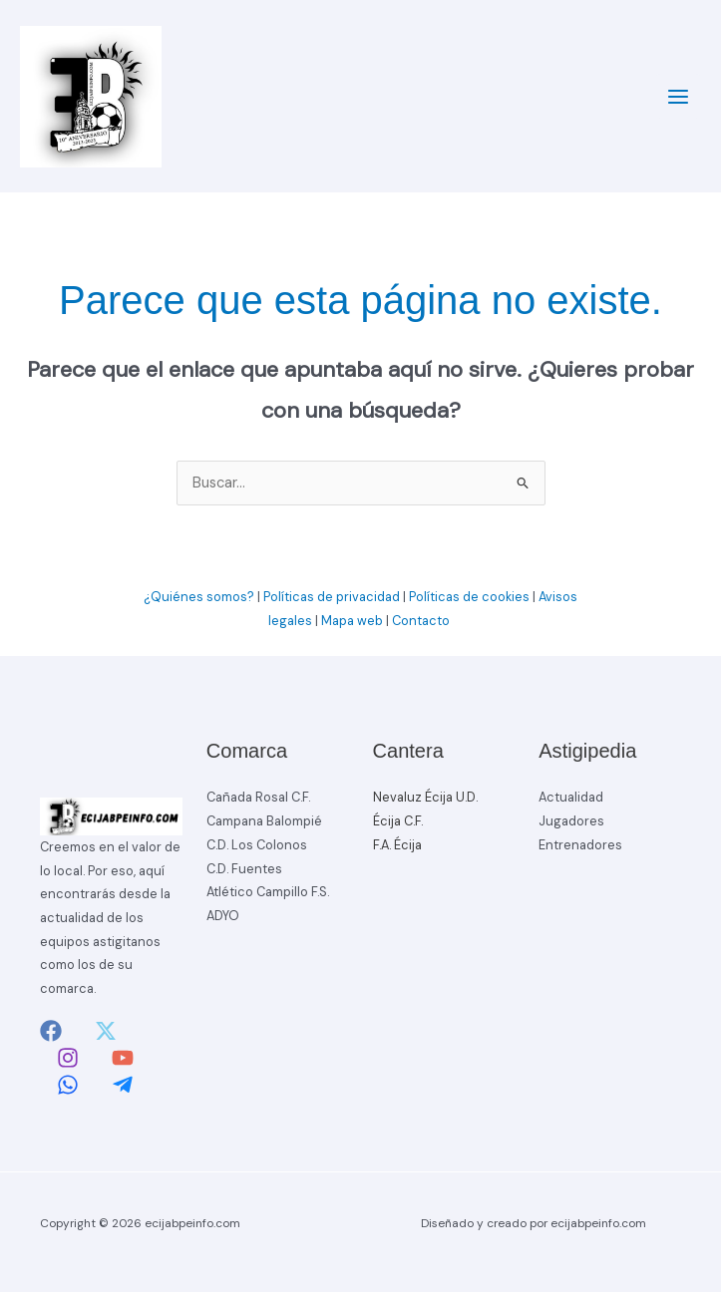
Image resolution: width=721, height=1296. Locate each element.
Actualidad (571, 802)
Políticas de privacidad (331, 600)
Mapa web (352, 624)
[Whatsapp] (68, 1089)
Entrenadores (580, 848)
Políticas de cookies (469, 600)
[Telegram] (123, 1089)
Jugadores (571, 824)
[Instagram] (68, 1062)
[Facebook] (51, 1035)
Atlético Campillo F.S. (267, 895)
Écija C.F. (398, 824)
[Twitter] (106, 1035)
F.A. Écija (397, 848)
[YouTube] (123, 1062)
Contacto (422, 624)
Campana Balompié (264, 824)
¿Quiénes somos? (199, 600)
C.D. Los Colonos (256, 848)
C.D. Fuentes (244, 872)
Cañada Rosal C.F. (258, 802)
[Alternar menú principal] (678, 99)
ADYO (222, 919)
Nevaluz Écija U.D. (425, 802)
